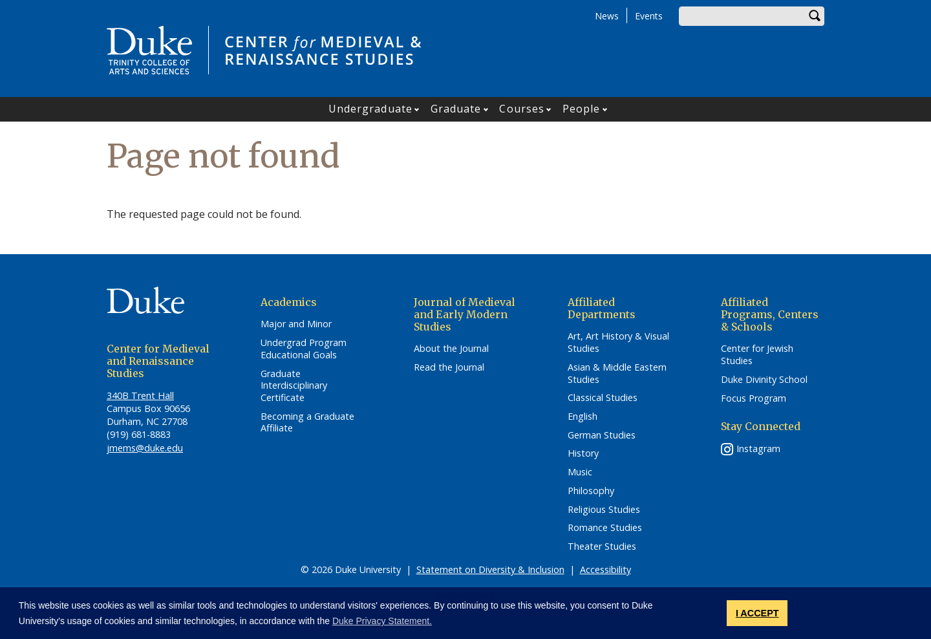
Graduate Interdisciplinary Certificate (294, 386)
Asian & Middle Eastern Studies (617, 373)
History (583, 453)
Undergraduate (370, 109)
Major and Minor (296, 324)
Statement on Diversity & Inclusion (490, 569)
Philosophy (591, 491)
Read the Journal (449, 367)
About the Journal (451, 348)
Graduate (456, 109)
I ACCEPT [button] (757, 613)
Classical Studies (602, 398)
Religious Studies (604, 509)
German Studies (602, 435)
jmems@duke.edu (145, 448)
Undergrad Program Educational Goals (304, 349)
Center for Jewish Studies (757, 355)
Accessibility (605, 569)
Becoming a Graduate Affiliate (307, 423)
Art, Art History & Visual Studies (618, 342)
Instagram (758, 448)
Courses (521, 109)
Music (580, 472)
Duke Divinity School (764, 379)
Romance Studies (605, 528)
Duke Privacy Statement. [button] (382, 621)
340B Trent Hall (140, 395)
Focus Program (753, 398)
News (607, 16)
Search (814, 16)
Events (649, 16)
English (582, 416)
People (581, 109)
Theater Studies (602, 546)
